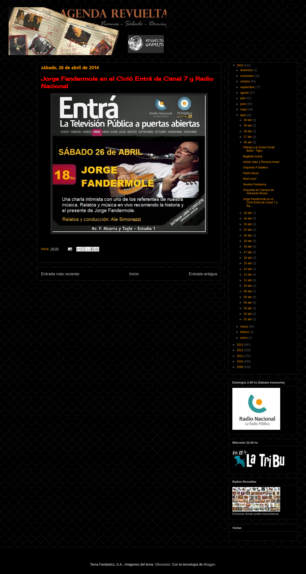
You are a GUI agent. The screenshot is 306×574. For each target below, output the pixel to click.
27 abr (248, 136)
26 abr (248, 142)
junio (243, 104)
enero (244, 337)
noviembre (247, 76)
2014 (240, 65)
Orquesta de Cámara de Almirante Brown (258, 191)
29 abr (248, 125)
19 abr (248, 241)
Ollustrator (162, 564)
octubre (245, 81)
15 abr (248, 263)
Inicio (134, 274)
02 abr (248, 314)
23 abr (248, 224)
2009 (240, 367)
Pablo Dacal (250, 173)
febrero (245, 332)
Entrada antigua (203, 274)
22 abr (248, 229)
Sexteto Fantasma (254, 184)
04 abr (248, 302)
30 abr (248, 120)
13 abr (248, 269)
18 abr (248, 246)
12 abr (248, 274)
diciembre (246, 70)
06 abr (248, 291)
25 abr (248, 213)
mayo (244, 109)
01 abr (248, 319)
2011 (240, 356)
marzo (244, 326)
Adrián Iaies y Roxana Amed (261, 162)
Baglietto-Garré (252, 156)
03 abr (248, 308)
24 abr (248, 218)
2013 (240, 344)
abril (243, 115)
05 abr (248, 297)
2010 (240, 361)
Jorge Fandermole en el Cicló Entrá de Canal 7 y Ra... (260, 202)
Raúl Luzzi (249, 178)
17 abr (248, 252)
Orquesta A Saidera (255, 167)
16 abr (248, 257)
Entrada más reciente (60, 274)
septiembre (247, 87)
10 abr (248, 285)
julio (243, 98)
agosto (245, 92)
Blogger (209, 564)
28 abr (248, 131)
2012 (240, 350)
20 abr (248, 235)
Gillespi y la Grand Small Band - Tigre (258, 149)
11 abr (248, 280)
